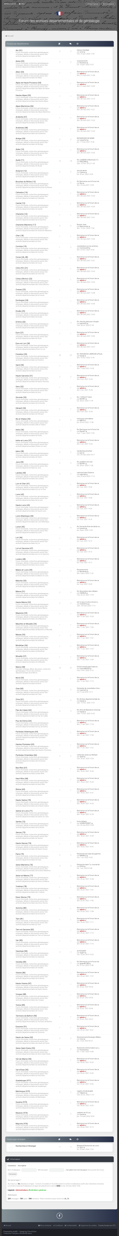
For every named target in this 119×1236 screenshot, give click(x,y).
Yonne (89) (20, 1005)
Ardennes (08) (22, 128)
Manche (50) (21, 580)
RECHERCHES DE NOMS (85, 138)
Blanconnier (84, 226)
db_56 (66, 1199)
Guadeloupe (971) (23, 1080)
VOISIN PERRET (85, 823)
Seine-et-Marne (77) (24, 875)
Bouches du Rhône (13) (26, 181)
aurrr (81, 1147)
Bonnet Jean (81, 224)
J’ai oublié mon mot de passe (76, 1170)
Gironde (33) (21, 397)
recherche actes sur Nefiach (87, 755)
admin (82, 73)
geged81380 (84, 963)
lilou (81, 183)
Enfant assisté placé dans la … (88, 667)
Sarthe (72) (20, 821)
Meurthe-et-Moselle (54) (26, 624)
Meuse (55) (20, 634)
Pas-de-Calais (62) (24, 710)
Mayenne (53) (21, 613)
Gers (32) (20, 386)
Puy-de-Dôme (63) (24, 721)
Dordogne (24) (22, 300)
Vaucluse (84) (22, 951)
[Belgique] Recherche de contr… (88, 1146)
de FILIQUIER (81, 951)
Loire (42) (20, 494)
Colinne (82, 172)
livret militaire (82, 821)
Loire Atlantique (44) (24, 516)
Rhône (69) (20, 789)
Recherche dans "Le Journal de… (89, 864)
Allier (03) (20, 72)
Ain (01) (19, 50)
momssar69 (84, 248)
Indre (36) (20, 430)
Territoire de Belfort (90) (26, 1016)
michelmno (84, 604)
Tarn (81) (19, 919)
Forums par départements (18, 44)
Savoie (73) (20, 832)
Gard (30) (20, 365)
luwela (82, 1114)
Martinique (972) (23, 1091)
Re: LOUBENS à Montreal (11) (87, 160)
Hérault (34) (21, 408)
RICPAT (82, 399)
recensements (82, 61)
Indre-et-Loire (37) (24, 440)
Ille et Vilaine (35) (23, 419)
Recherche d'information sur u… (88, 1048)
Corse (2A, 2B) (22, 257)
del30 (82, 757)
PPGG (82, 866)
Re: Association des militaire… (88, 591)
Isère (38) (20, 451)
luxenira (83, 528)
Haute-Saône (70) (23, 800)
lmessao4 (83, 1050)
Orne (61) (20, 699)
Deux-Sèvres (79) (23, 897)
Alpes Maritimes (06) (25, 106)
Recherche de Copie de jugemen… (89, 854)
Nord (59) (20, 678)
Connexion (12, 1166)
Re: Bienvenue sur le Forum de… (88, 181)
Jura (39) (20, 462)
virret (82, 52)
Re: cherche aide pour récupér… (88, 322)
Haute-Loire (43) (23, 505)
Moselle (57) (21, 656)
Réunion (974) (22, 1113)
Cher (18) (20, 235)
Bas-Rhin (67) (21, 768)
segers (82, 953)
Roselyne (83, 63)
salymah (83, 474)
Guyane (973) (21, 1102)
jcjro (81, 453)
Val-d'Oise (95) (22, 1070)
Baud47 (82, 431)
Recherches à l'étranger (26, 1146)
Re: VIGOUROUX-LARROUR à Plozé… (90, 354)
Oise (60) (19, 688)
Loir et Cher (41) (23, 483)
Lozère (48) (21, 559)
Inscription (22, 1166)
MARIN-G (83, 856)
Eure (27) (19, 332)
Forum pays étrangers (16, 1139)
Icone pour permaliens (85, 419)
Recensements (82, 570)
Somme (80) (21, 908)
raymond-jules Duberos (85, 473)
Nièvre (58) (20, 667)
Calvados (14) (22, 192)
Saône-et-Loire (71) (24, 811)
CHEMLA (83, 593)
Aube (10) (20, 149)
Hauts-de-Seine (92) (24, 1037)
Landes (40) (21, 473)
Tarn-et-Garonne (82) (25, 929)
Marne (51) (20, 591)
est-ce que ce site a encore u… (88, 602)
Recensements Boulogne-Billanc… (89, 1037)
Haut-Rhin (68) (22, 778)
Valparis (83, 1093)
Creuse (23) (21, 289)
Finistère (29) (21, 354)
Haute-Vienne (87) (23, 983)
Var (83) (19, 940)
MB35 (82, 420)
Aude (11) (20, 160)
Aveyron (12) (21, 171)
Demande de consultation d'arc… (89, 688)
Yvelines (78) (21, 886)
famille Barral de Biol (84, 451)
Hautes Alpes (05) (23, 95)
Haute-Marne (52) (23, 602)
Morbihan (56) (22, 645)
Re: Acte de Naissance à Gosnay (88, 710)
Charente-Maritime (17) (26, 225)
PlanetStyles (31, 1231)
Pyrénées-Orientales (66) (26, 755)
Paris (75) (20, 854)
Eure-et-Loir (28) (23, 343)
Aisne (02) (20, 61)
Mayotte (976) (22, 1123)
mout (82, 1039)
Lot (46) (19, 537)
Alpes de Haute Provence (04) (28, 83)
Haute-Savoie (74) (23, 843)
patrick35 (83, 323)
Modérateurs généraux (37, 1190)
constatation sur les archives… (88, 246)
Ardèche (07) (21, 117)
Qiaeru (29, 1233)
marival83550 (85, 668)
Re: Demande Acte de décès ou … (89, 526)
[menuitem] (21, 3)
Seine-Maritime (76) (24, 865)
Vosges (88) (21, 994)
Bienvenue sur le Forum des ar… (88, 72)
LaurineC (83, 690)
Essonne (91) (21, 1026)
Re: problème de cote (85, 462)
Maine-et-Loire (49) (24, 570)
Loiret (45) (20, 527)
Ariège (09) (20, 138)
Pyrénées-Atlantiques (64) (27, 731)
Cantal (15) (20, 203)
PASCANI (83, 162)
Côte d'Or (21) (22, 268)
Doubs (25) (20, 311)
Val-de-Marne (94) (23, 1059)
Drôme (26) (21, 322)
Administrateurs (22, 1190)
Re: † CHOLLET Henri (84, 397)
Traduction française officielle (14, 1233)
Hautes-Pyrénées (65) (25, 744)
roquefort (83, 140)
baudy (82, 356)
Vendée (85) (21, 962)
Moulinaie (83, 571)
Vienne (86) (21, 972)
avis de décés (82, 171)
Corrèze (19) (21, 246)
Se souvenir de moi (96, 1170)
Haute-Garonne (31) (24, 376)
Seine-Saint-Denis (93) (25, 1048)
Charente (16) (22, 214)
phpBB (15, 1231)
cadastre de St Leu (84, 1113)
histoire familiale (83, 50)
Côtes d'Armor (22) (24, 279)
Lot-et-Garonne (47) (24, 548)
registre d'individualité (85, 1091)
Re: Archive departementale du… (89, 699)
